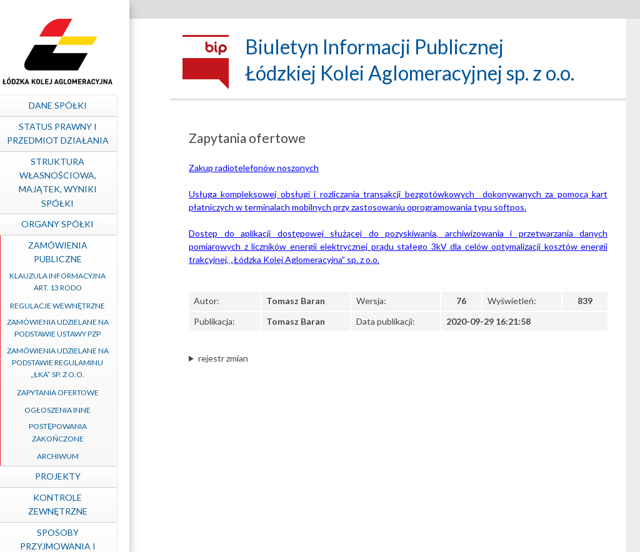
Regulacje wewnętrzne (91, 305)
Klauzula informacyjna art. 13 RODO (92, 281)
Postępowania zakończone (92, 432)
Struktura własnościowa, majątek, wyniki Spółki (92, 182)
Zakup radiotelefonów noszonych (254, 167)
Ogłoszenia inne (92, 410)
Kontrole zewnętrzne (92, 504)
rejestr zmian (223, 358)
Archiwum (92, 456)
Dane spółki (92, 105)
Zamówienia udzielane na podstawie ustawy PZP (92, 327)
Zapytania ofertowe (92, 392)
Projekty (92, 476)
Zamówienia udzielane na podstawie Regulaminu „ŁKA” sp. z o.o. (92, 362)
